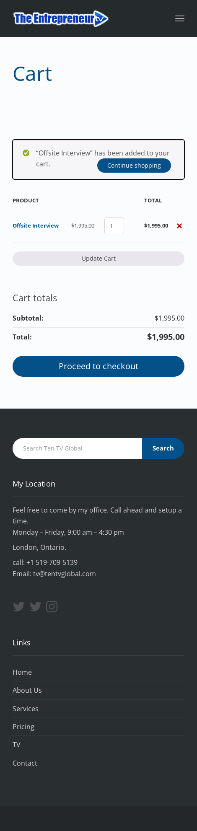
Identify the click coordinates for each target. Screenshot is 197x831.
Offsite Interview (36, 225)
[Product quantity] (114, 225)
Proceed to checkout (98, 366)
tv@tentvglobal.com (64, 573)
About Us (27, 690)
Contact (25, 763)
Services (26, 708)
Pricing (23, 726)
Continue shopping (134, 165)
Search (163, 448)
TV (17, 744)
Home (22, 672)
